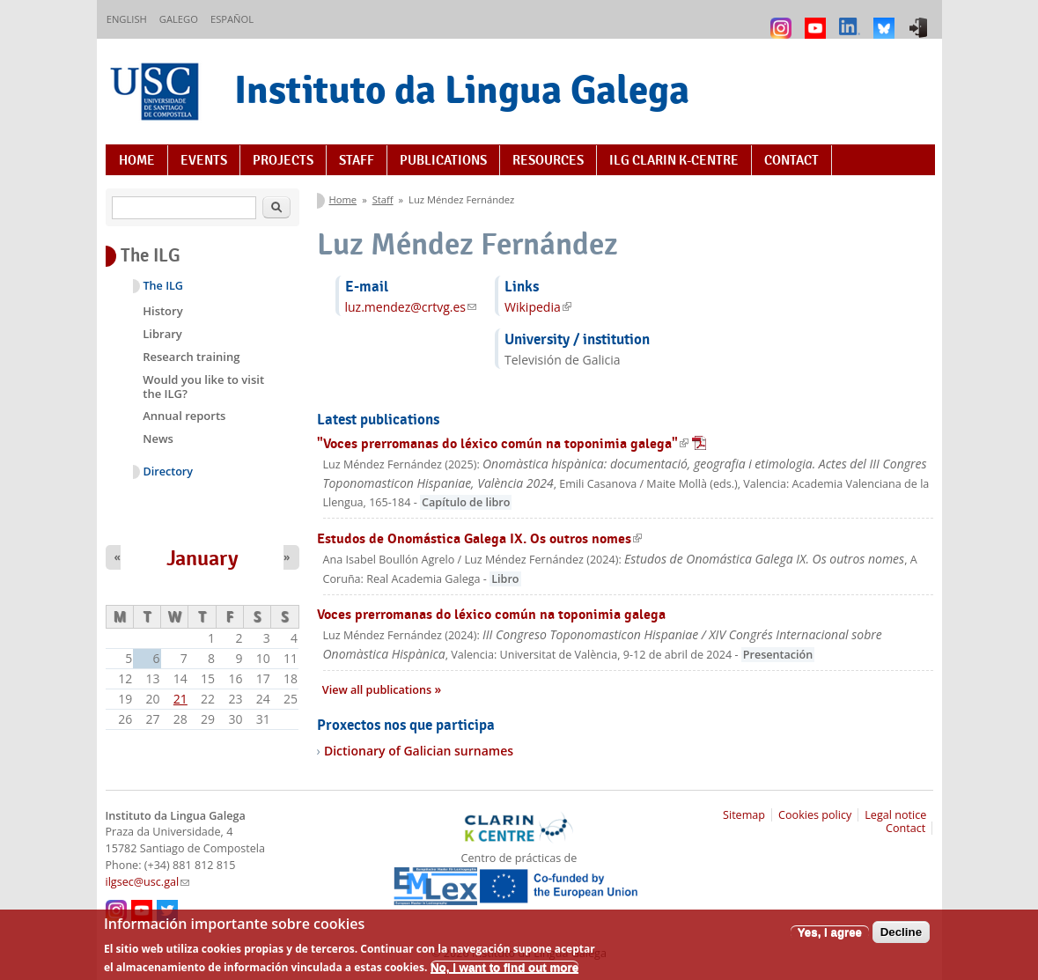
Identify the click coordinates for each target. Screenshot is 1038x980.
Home (137, 160)
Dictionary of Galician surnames (418, 750)
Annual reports (184, 416)
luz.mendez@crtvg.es (411, 306)
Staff (356, 160)
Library (162, 334)
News (158, 438)
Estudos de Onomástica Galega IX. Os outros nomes (479, 538)
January (202, 558)
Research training (191, 357)
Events (203, 160)
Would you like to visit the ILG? (203, 387)
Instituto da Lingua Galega (461, 89)
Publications (443, 160)
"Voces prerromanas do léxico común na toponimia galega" (511, 443)
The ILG (163, 285)
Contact (791, 160)
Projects (283, 160)
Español (232, 19)
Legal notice (895, 815)
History (162, 311)
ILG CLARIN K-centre (674, 160)
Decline (901, 939)
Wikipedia (537, 306)
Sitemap (744, 815)
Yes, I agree (830, 939)
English (127, 19)
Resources (548, 160)
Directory (169, 471)
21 (180, 698)
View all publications (378, 689)
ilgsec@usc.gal (148, 881)
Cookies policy (814, 815)
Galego (178, 19)
